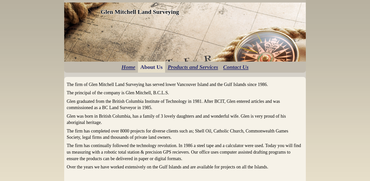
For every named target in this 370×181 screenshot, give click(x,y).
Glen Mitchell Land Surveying (140, 12)
